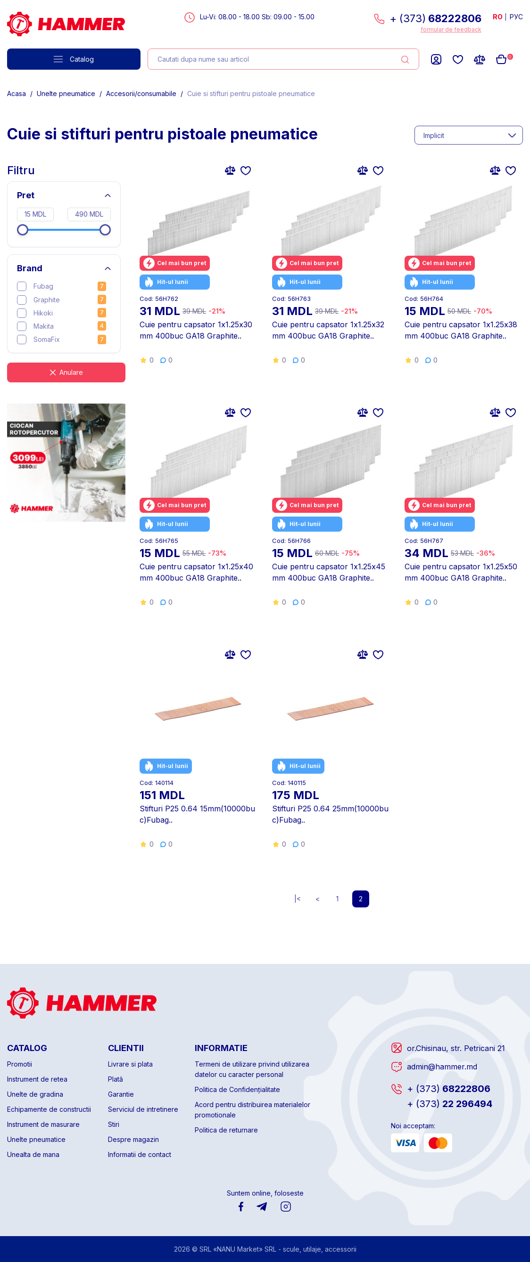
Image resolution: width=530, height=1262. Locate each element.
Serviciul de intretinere (143, 1109)
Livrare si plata (130, 1064)
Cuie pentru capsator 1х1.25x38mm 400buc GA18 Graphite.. (461, 330)
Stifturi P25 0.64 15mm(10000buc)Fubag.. (197, 814)
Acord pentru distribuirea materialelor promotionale (252, 1109)
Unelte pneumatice (66, 93)
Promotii (19, 1064)
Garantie (121, 1094)
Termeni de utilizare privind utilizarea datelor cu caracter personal (252, 1069)
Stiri (113, 1124)
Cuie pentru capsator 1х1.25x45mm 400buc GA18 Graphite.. (328, 572)
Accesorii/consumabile (141, 93)
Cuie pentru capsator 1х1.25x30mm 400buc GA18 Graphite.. (196, 330)
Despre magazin (133, 1139)
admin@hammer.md (442, 1066)
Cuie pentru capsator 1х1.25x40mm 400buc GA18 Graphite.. (196, 572)
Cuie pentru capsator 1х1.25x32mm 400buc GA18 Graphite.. (328, 330)
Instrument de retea (37, 1079)
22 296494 (449, 1104)
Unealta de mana (33, 1154)
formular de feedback (451, 29)
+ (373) (435, 18)
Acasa (16, 93)
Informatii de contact (139, 1154)
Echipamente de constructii (49, 1109)
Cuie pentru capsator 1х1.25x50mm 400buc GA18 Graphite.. (461, 572)
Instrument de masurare (43, 1124)
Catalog (74, 59)
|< (297, 899)
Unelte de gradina (35, 1094)
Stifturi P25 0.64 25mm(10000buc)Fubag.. (330, 814)
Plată (115, 1079)
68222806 (448, 1089)
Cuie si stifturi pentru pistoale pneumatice (251, 93)
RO (498, 17)
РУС (516, 17)
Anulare (71, 372)
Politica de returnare (226, 1130)
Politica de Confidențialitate (237, 1089)
